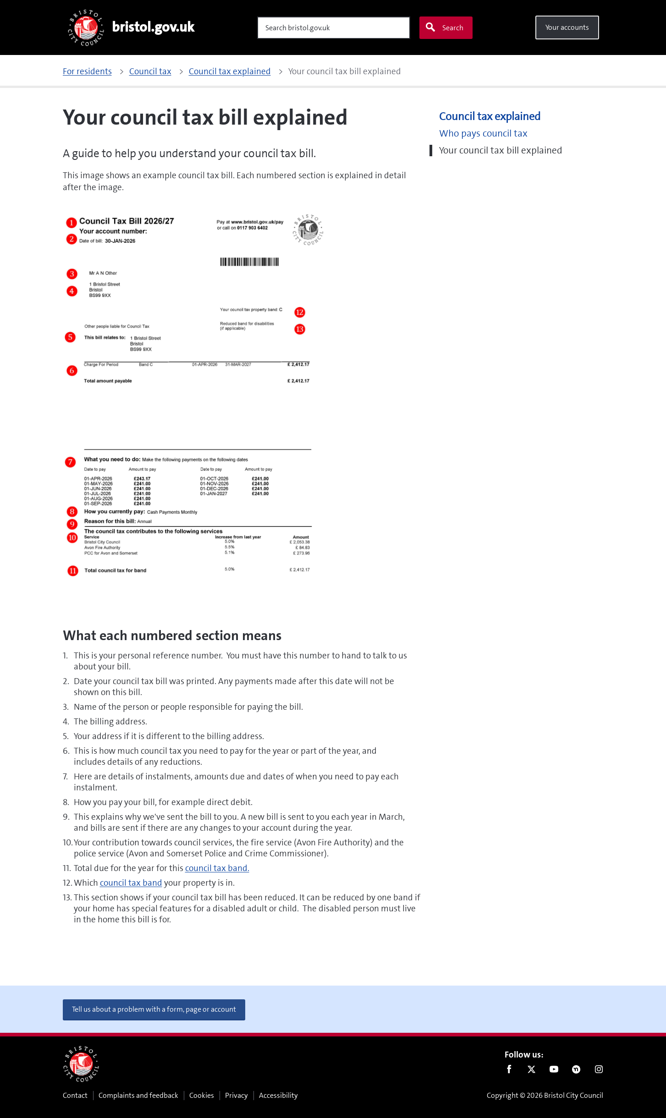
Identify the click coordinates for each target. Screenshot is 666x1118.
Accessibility (278, 1095)
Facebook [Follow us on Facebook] (509, 1071)
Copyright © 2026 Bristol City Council (545, 1095)
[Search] (333, 27)
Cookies (201, 1095)
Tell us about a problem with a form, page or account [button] (154, 1009)
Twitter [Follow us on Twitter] (531, 1071)
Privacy (236, 1095)
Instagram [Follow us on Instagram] (598, 1071)
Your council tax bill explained (500, 150)
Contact (75, 1095)
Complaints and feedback (138, 1095)
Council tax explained (489, 116)
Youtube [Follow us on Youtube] (554, 1071)
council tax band (131, 882)
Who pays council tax (483, 133)
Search (444, 27)
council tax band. (217, 868)
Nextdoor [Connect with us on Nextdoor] (576, 1071)
